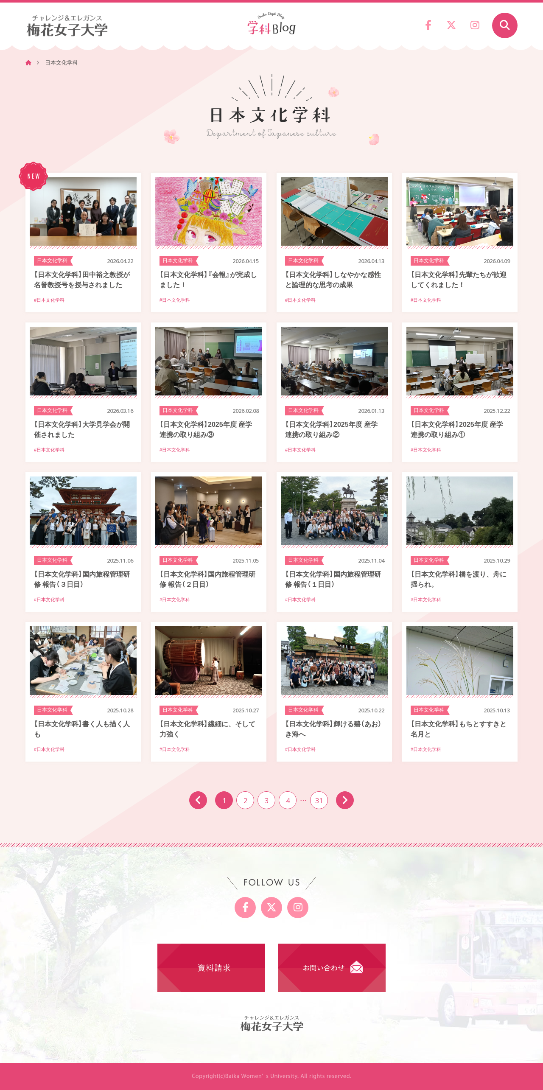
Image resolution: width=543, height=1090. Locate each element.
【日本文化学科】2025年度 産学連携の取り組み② (331, 429)
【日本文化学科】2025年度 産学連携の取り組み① (457, 429)
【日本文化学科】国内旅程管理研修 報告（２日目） (207, 579)
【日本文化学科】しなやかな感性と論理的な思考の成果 (333, 279)
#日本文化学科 (49, 300)
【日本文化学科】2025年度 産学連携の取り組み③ (206, 429)
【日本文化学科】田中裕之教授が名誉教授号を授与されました (82, 279)
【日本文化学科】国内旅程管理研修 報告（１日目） (333, 579)
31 (319, 800)
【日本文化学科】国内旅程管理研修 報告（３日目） (82, 579)
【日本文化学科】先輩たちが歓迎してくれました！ (459, 279)
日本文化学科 (52, 260)
